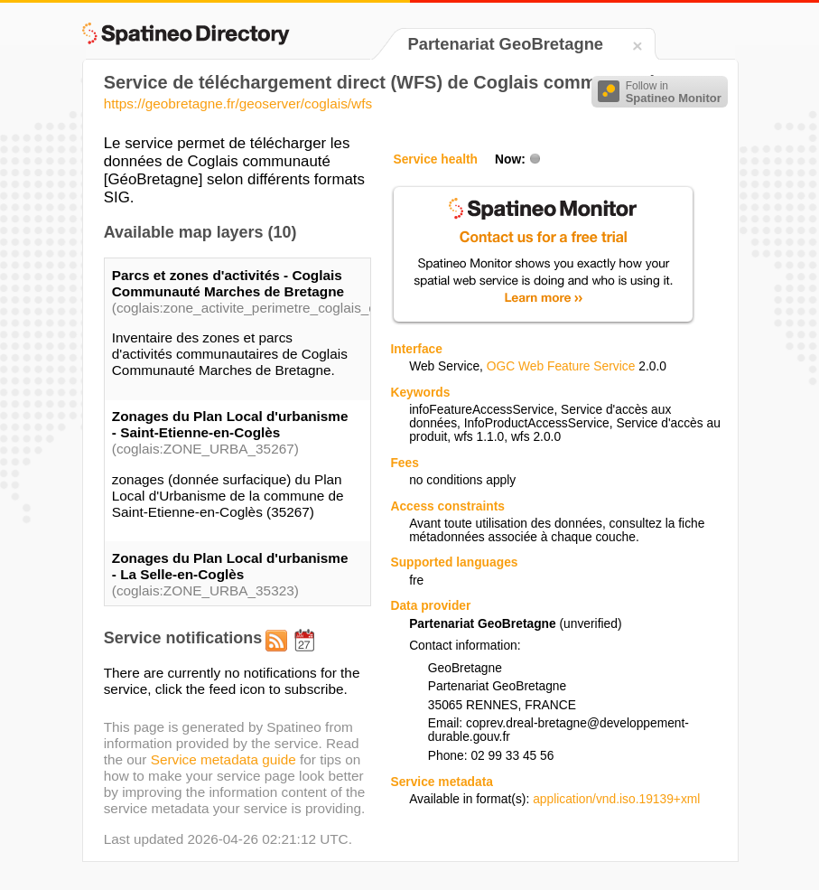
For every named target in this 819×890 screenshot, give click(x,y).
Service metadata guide (223, 759)
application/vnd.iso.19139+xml (616, 799)
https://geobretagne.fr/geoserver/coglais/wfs (238, 103)
